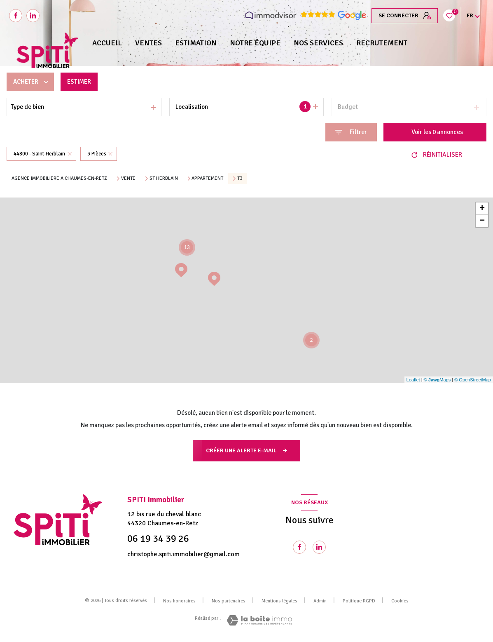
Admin (320, 601)
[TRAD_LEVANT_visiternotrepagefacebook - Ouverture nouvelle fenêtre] (15, 15)
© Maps (437, 379)
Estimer (81, 82)
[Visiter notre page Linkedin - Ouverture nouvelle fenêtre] (319, 547)
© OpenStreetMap (472, 379)
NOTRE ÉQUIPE (255, 43)
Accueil (107, 43)
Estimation (196, 43)
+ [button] (482, 208)
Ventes (148, 43)
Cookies (400, 601)
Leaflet (413, 379)
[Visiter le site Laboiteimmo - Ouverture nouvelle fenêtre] (259, 620)
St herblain (164, 178)
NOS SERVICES (318, 43)
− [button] (482, 221)
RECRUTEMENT (381, 43)
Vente (128, 178)
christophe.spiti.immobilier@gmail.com (183, 554)
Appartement (207, 178)
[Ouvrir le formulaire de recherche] (351, 132)
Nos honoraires (179, 601)
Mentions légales (279, 601)
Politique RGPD (359, 601)
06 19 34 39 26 (158, 538)
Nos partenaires (228, 601)
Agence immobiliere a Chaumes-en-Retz (59, 178)
